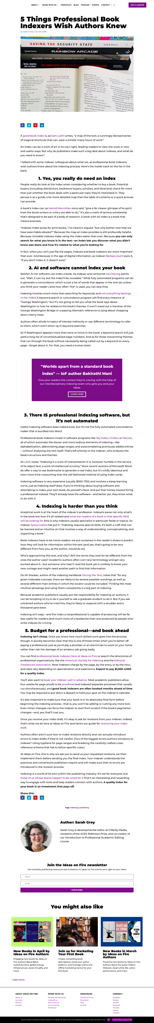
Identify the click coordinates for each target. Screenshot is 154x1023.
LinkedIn (116, 1014)
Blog (76, 5)
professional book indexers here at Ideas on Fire (67, 657)
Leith (27, 463)
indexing (74, 809)
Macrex (127, 439)
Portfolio (66, 5)
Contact (105, 5)
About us (18, 999)
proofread (68, 685)
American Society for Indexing (84, 661)
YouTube (116, 1009)
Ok (109, 1019)
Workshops (52, 1009)
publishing (84, 809)
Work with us (49, 5)
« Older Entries (18, 981)
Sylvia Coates (39, 526)
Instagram (116, 999)
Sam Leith (57, 135)
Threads (116, 1004)
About (34, 5)
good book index (33, 135)
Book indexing (53, 1004)
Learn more (77, 394)
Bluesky (116, 1001)
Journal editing (53, 1007)
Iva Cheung (113, 273)
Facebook (116, 1007)
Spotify (115, 1012)
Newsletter (84, 1001)
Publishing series (86, 999)
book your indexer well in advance (65, 681)
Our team (19, 1001)
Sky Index (102, 439)
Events (95, 5)
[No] (151, 1020)
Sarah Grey (28, 32)
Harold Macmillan (60, 208)
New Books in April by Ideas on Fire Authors (32, 954)
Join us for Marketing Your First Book (75, 954)
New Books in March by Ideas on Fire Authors (120, 955)
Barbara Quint (115, 255)
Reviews (18, 1004)
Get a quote (137, 5)
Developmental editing (57, 999)
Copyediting (52, 1001)
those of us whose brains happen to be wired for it (51, 779)
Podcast (85, 5)
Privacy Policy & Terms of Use (122, 1019)
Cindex (113, 439)
